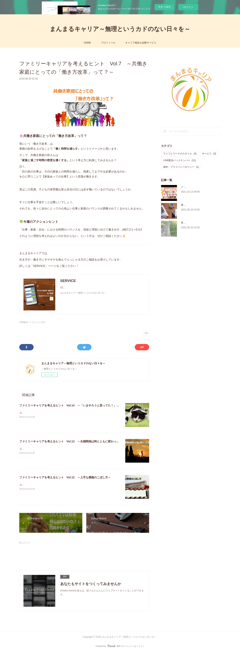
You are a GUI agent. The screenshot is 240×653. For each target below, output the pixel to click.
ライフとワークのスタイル (179, 153)
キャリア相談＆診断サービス (140, 42)
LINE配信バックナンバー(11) (32, 322)
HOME (87, 42)
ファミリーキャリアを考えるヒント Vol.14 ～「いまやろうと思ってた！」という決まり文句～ (80, 405)
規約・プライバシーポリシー (181, 167)
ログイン (188, 7)
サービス (209, 153)
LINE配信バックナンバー (179, 160)
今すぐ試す (164, 6)
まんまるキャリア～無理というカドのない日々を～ (120, 29)
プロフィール (108, 42)
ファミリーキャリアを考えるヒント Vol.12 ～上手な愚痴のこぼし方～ (65, 477)
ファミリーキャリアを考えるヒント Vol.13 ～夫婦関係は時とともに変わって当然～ (73, 441)
